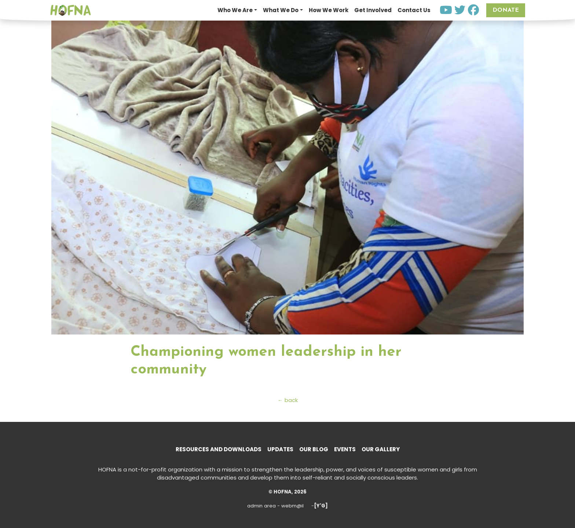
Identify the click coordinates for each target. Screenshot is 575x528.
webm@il (292, 505)
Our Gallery (381, 449)
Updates (280, 449)
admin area (261, 505)
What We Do (281, 10)
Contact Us (414, 10)
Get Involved (373, 10)
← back (288, 400)
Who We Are (235, 10)
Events (345, 449)
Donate (505, 10)
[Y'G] (321, 505)
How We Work (328, 10)
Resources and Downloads (218, 449)
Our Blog (313, 449)
